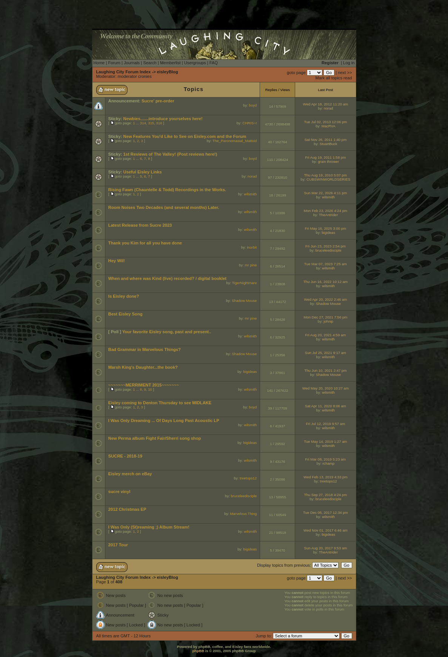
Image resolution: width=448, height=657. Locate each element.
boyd (253, 105)
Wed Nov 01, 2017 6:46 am (325, 530)
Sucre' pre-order (158, 101)
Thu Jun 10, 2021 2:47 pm (325, 370)
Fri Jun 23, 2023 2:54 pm (325, 246)
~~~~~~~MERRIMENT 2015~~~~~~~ (143, 385)
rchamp (328, 463)
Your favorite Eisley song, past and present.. (166, 331)
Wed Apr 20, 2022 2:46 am (325, 299)
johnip (328, 321)
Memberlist (170, 62)
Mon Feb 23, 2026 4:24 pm (325, 211)
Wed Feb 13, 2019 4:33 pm (325, 477)
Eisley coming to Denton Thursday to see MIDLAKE (160, 402)
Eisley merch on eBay (130, 473)
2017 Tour (118, 545)
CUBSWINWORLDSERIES (328, 179)
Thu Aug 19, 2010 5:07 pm (325, 175)
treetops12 (248, 478)
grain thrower (328, 161)
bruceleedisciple (329, 250)
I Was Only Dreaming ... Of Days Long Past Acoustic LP (163, 420)
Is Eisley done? (123, 296)
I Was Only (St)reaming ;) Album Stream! (148, 527)
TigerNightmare (244, 283)
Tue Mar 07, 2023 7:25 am (325, 264)
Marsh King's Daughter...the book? (143, 367)
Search (149, 62)
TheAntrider (328, 215)
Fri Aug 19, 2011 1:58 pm (325, 157)
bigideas (328, 232)
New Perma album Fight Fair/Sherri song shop (154, 438)
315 (151, 123)
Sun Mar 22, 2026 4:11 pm (325, 193)
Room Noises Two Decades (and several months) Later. (163, 207)
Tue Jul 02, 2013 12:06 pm (325, 122)
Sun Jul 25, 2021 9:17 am (325, 353)
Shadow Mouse (244, 300)
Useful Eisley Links (142, 172)
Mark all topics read (334, 78)
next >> (345, 72)
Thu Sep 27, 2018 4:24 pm (325, 495)
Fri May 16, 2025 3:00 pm (325, 228)
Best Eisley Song (125, 314)
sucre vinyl (119, 491)
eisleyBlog (167, 72)
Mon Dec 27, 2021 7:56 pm (326, 317)
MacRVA (329, 126)
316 (159, 123)
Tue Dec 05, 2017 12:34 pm (325, 512)
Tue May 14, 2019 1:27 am (325, 441)
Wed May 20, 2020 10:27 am (325, 388)
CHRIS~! (249, 123)
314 (143, 123)
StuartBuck (328, 144)
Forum (114, 62)
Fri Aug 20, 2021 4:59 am (325, 335)
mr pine (251, 265)
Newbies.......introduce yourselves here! (163, 118)
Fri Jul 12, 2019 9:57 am (325, 424)
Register (330, 62)
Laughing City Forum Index (123, 72)
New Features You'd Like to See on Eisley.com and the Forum (184, 136)
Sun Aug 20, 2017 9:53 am (325, 548)
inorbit (252, 247)
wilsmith (250, 194)
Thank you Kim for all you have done (145, 243)
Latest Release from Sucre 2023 (140, 225)
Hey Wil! (116, 260)
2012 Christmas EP (127, 509)
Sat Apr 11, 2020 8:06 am (325, 406)
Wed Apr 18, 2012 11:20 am (325, 104)
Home (99, 62)
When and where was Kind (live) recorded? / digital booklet (167, 278)
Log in (348, 62)
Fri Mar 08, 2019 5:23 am (325, 459)
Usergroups (195, 62)
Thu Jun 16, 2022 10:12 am (325, 282)
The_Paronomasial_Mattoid (234, 141)
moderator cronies (135, 76)
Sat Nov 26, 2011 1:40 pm (325, 140)
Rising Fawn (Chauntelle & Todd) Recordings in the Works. (167, 189)
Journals (132, 62)
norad (328, 108)
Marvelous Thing (243, 514)
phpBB (198, 651)
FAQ (213, 62)
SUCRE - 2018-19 (125, 456)
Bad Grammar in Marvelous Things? (144, 349)
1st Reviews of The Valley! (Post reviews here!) (170, 154)
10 (150, 389)
